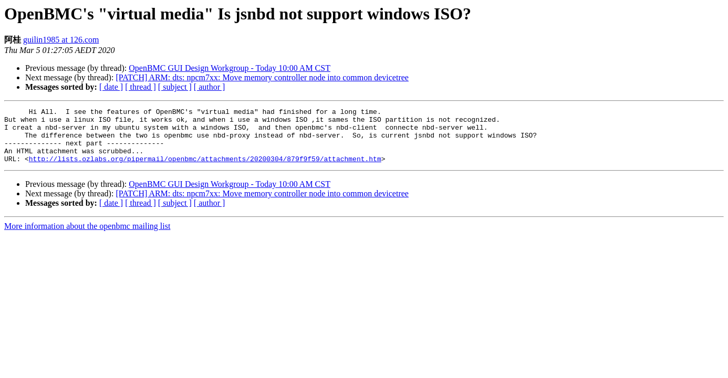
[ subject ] (175, 86)
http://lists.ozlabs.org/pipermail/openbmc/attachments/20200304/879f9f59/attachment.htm (205, 169)
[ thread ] (140, 86)
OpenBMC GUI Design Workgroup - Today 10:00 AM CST (229, 68)
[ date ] (111, 86)
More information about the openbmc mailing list (87, 237)
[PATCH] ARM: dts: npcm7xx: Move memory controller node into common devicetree (262, 77)
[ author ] (209, 86)
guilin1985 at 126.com (61, 39)
